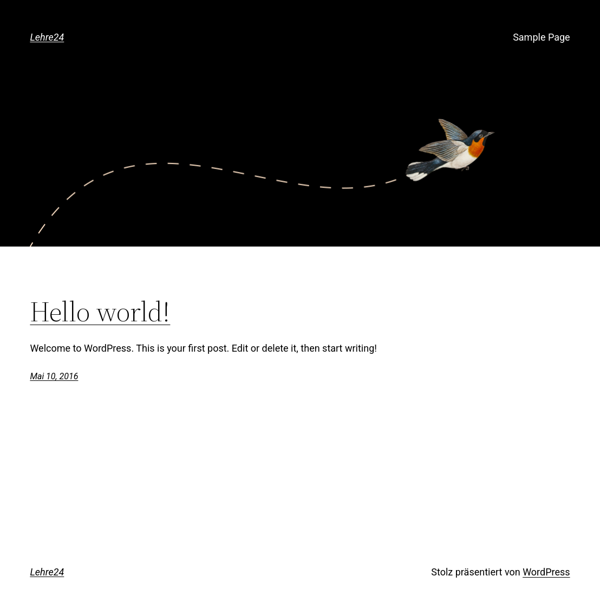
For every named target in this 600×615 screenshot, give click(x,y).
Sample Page (541, 37)
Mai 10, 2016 (54, 376)
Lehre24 (47, 37)
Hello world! (100, 311)
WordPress (546, 572)
